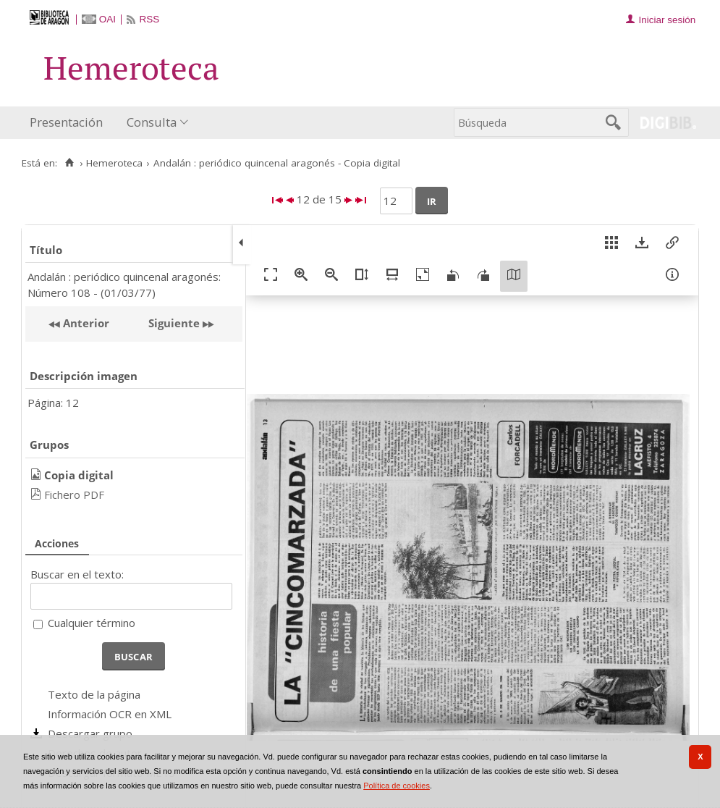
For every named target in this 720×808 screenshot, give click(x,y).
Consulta (152, 122)
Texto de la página (94, 694)
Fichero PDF (74, 494)
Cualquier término (91, 622)
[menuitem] (69, 122)
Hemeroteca (114, 162)
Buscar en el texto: (77, 574)
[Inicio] (69, 163)
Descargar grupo (90, 733)
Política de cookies (396, 785)
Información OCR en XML (109, 714)
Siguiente (174, 323)
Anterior (84, 323)
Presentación (66, 122)
